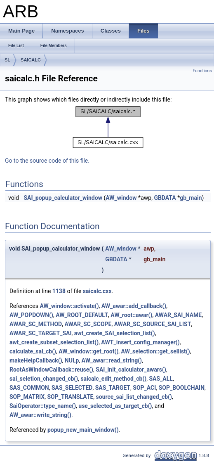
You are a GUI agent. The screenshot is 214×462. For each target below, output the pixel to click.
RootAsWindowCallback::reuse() (51, 369)
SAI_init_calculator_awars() (131, 369)
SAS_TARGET (112, 387)
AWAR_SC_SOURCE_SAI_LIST (152, 324)
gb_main (191, 197)
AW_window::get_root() (88, 351)
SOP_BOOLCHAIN (182, 387)
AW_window (121, 197)
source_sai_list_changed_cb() (134, 396)
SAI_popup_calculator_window (63, 197)
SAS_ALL (160, 378)
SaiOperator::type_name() (42, 406)
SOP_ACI (144, 387)
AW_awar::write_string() (40, 415)
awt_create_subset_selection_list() (54, 342)
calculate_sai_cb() (32, 351)
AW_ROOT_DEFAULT (82, 315)
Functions (202, 70)
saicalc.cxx (97, 291)
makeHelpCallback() (35, 360)
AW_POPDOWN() (31, 315)
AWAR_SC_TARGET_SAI (40, 333)
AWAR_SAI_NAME (178, 315)
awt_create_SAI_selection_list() (114, 333)
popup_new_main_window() (83, 429)
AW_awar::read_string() (112, 360)
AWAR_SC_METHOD (35, 324)
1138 (59, 291)
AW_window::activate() (69, 306)
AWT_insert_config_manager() (140, 342)
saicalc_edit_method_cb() (113, 378)
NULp (72, 360)
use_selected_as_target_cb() (115, 406)
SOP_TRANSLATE (70, 396)
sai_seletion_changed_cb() (43, 378)
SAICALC (31, 59)
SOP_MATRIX (27, 396)
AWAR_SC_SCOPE (87, 324)
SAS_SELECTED (72, 387)
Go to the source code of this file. (47, 160)
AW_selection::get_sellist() (155, 351)
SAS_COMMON (29, 387)
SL (7, 59)
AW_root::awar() (131, 315)
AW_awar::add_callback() (133, 306)
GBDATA (165, 197)
